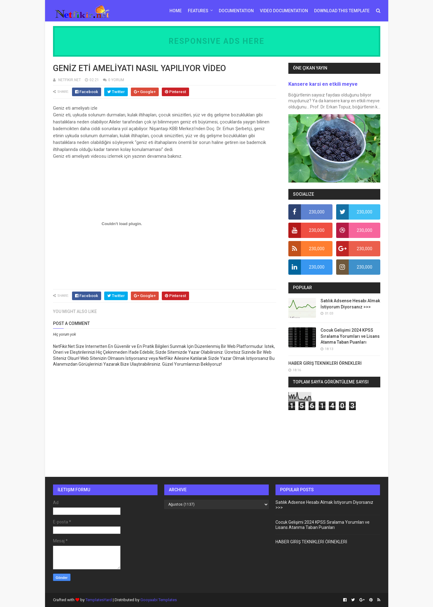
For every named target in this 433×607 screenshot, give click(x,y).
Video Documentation (284, 10)
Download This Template (342, 10)
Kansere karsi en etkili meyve (323, 84)
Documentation (236, 10)
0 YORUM (116, 80)
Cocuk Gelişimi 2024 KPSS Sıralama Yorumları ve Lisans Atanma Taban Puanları (350, 336)
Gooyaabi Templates (158, 600)
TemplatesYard (98, 600)
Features (198, 10)
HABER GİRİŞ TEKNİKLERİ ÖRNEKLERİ (325, 363)
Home (175, 10)
